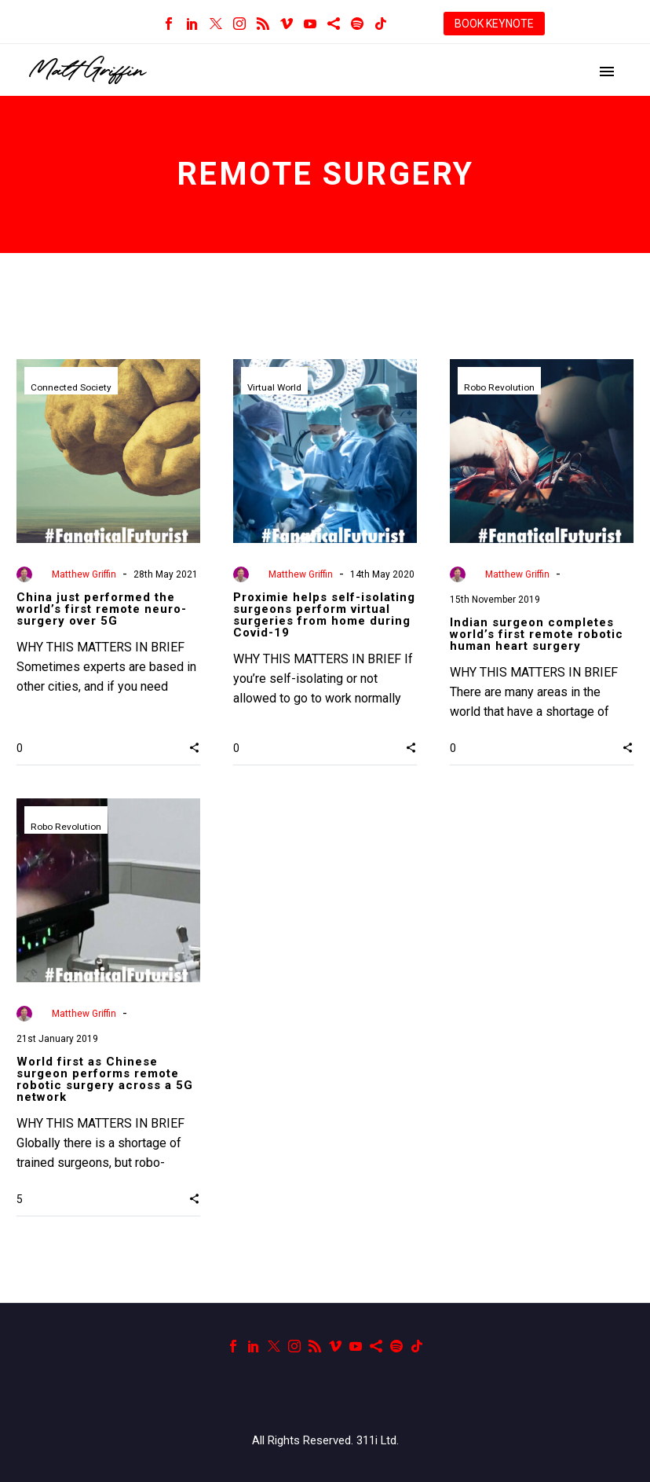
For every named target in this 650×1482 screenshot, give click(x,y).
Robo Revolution (499, 388)
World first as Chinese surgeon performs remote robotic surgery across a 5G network (104, 1079)
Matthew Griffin (84, 574)
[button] (194, 747)
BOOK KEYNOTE (494, 23)
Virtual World (275, 388)
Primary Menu (607, 71)
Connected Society (72, 388)
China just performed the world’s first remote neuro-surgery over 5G (101, 609)
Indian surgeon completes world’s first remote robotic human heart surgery (536, 634)
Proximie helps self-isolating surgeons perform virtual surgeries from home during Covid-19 (324, 615)
